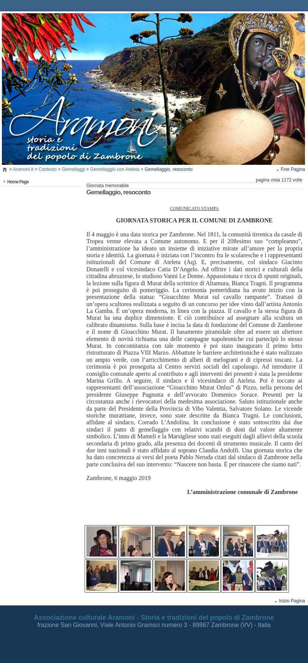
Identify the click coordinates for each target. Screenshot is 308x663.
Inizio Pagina (292, 601)
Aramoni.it (23, 169)
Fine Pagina (293, 169)
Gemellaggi (73, 169)
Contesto (48, 169)
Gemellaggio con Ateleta (114, 169)
